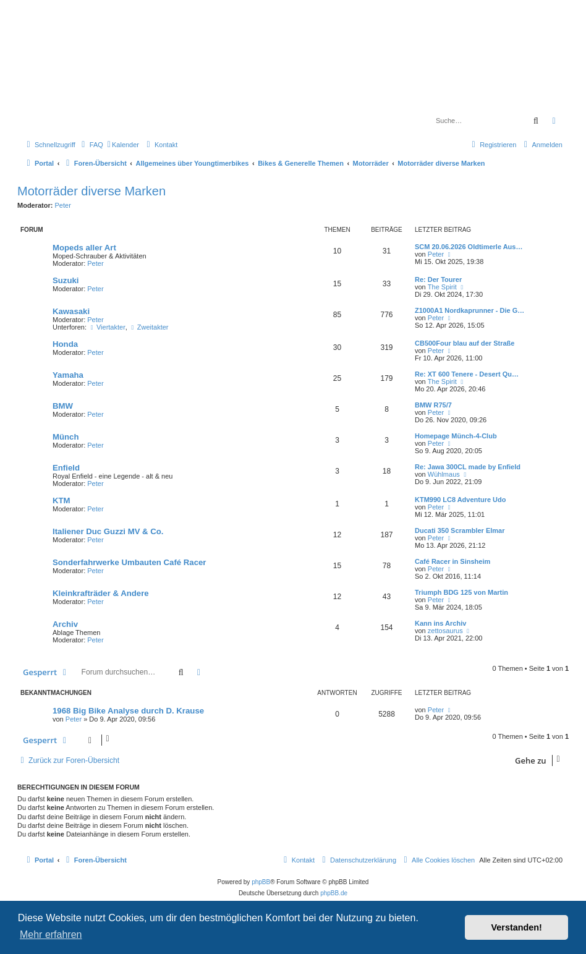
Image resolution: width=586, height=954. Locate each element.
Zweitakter (149, 327)
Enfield (66, 467)
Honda (65, 344)
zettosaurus (445, 630)
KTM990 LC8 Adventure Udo (460, 499)
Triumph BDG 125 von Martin (461, 592)
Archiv (65, 624)
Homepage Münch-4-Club (456, 436)
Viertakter (106, 327)
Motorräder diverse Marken (91, 191)
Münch (66, 436)
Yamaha (68, 375)
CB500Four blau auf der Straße (464, 343)
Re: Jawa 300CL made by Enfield (467, 467)
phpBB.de (333, 893)
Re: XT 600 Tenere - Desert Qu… (467, 374)
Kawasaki (71, 311)
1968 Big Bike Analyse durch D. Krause (128, 710)
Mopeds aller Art (84, 247)
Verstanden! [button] (516, 927)
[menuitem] (91, 144)
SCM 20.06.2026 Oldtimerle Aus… (468, 246)
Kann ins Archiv (440, 623)
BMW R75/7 (433, 405)
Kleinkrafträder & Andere (101, 593)
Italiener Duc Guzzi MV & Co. (108, 531)
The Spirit (442, 287)
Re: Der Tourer (438, 279)
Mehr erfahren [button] (51, 934)
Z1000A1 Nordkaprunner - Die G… (469, 310)
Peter (63, 205)
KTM (61, 500)
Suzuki (66, 280)
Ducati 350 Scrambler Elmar (460, 530)
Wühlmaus (444, 474)
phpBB (261, 882)
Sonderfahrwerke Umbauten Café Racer (129, 562)
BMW (63, 406)
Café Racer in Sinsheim (452, 561)
